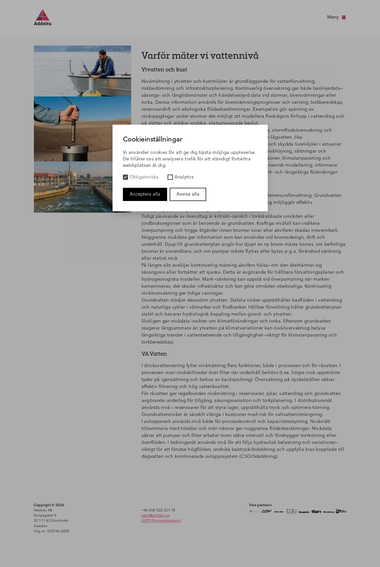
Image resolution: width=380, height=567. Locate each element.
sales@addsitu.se (155, 515)
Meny (336, 17)
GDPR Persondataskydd (161, 521)
